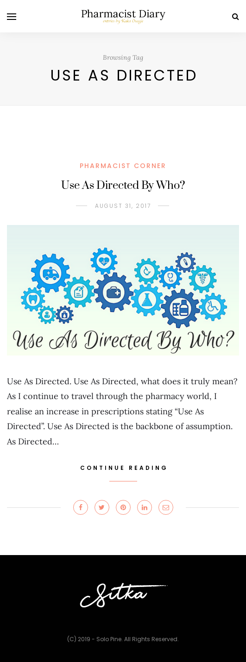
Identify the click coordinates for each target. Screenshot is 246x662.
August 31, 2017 (123, 206)
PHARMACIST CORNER (123, 165)
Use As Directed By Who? (123, 186)
